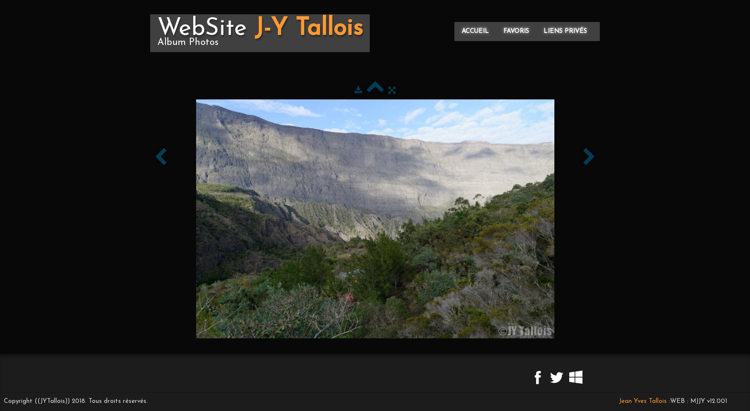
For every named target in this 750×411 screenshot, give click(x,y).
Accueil (475, 31)
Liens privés (565, 31)
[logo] (260, 33)
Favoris (516, 31)
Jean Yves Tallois (643, 401)
